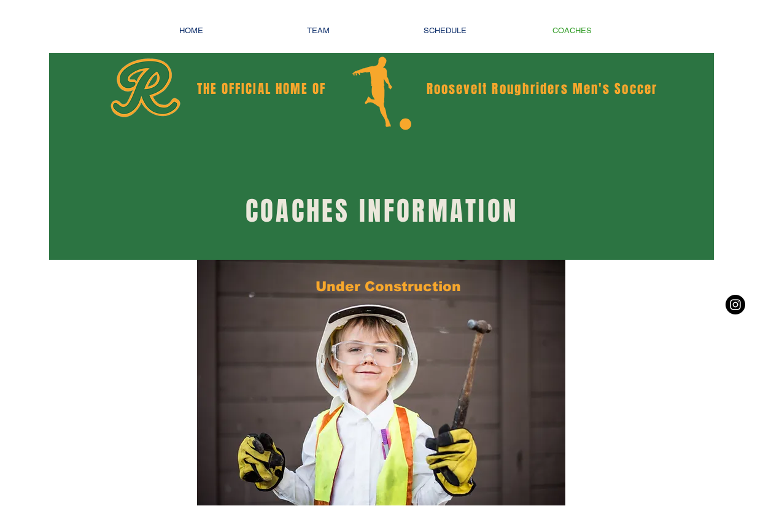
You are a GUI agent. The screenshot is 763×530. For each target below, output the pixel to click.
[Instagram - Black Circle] (735, 304)
